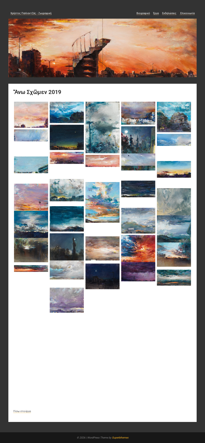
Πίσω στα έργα (22, 411)
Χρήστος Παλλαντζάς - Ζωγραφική (30, 13)
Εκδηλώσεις (169, 13)
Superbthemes (120, 437)
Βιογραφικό (143, 13)
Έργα (156, 13)
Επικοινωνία (187, 13)
